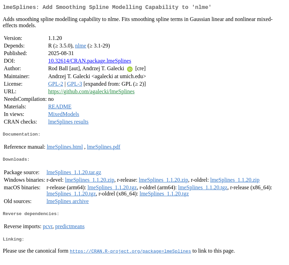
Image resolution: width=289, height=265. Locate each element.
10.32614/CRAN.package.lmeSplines (89, 62)
